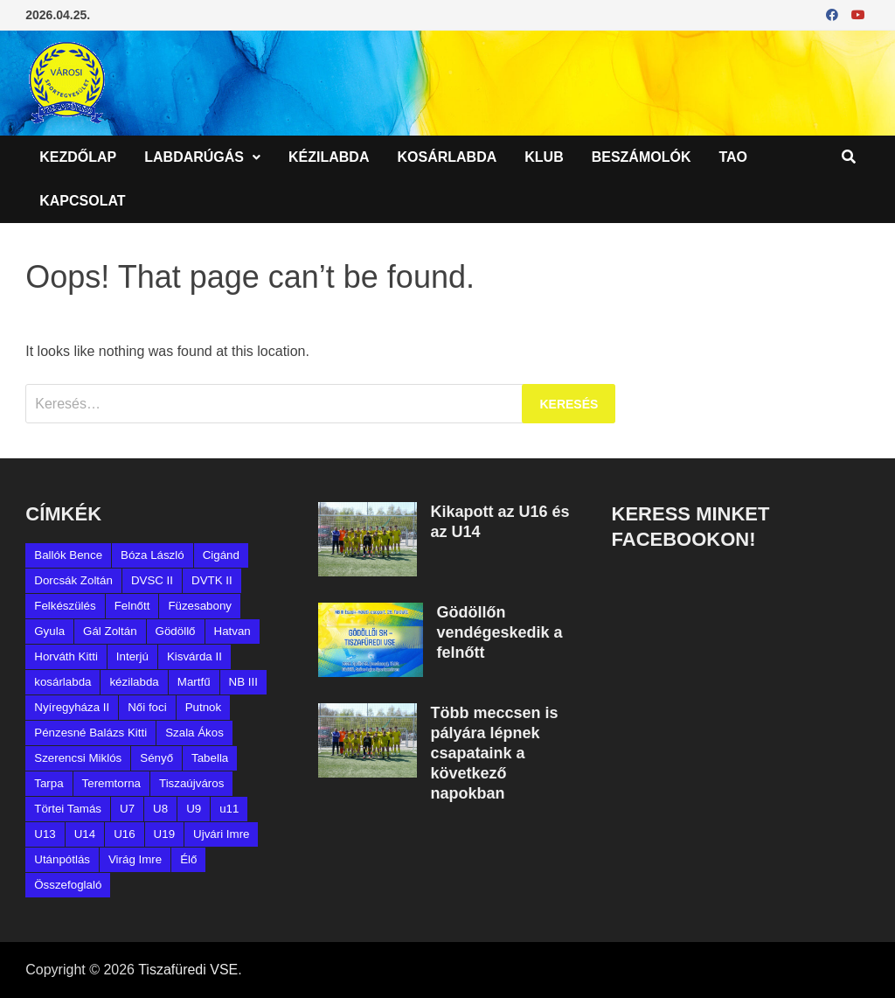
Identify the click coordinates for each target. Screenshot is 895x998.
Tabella (209, 757)
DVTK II (211, 580)
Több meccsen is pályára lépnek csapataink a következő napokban (494, 752)
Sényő (156, 757)
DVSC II (152, 580)
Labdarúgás (194, 157)
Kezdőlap (77, 157)
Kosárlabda (446, 157)
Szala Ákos (194, 732)
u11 (229, 808)
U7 (127, 808)
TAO (732, 157)
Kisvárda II (194, 656)
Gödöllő (176, 631)
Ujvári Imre (221, 834)
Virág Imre (135, 859)
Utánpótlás (62, 859)
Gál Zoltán (110, 631)
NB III (243, 681)
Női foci (147, 707)
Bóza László (152, 555)
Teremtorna (111, 783)
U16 (124, 834)
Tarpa (48, 783)
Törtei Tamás (67, 808)
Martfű (194, 681)
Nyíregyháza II (71, 707)
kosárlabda (62, 681)
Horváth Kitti (66, 656)
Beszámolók (641, 157)
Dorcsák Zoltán (73, 580)
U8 (160, 808)
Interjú (132, 656)
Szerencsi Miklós (77, 757)
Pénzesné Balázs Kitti (90, 732)
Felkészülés (64, 605)
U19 (164, 834)
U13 (44, 834)
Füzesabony (200, 605)
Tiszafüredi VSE (188, 969)
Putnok (203, 707)
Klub (543, 157)
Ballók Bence (68, 555)
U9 (193, 808)
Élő (188, 859)
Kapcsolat (82, 200)
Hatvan (232, 631)
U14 (84, 834)
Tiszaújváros (191, 783)
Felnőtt (132, 605)
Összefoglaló (67, 884)
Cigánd (221, 555)
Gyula (49, 631)
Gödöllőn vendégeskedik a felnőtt (499, 632)
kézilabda (133, 681)
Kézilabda (328, 157)
